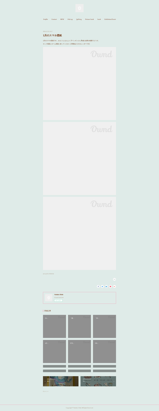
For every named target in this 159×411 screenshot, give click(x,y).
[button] (45, 19)
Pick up (70, 19)
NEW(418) (51, 273)
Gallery (79, 19)
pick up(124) (46, 273)
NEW (62, 19)
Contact (54, 19)
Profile (45, 19)
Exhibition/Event (110, 19)
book (99, 19)
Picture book (89, 19)
